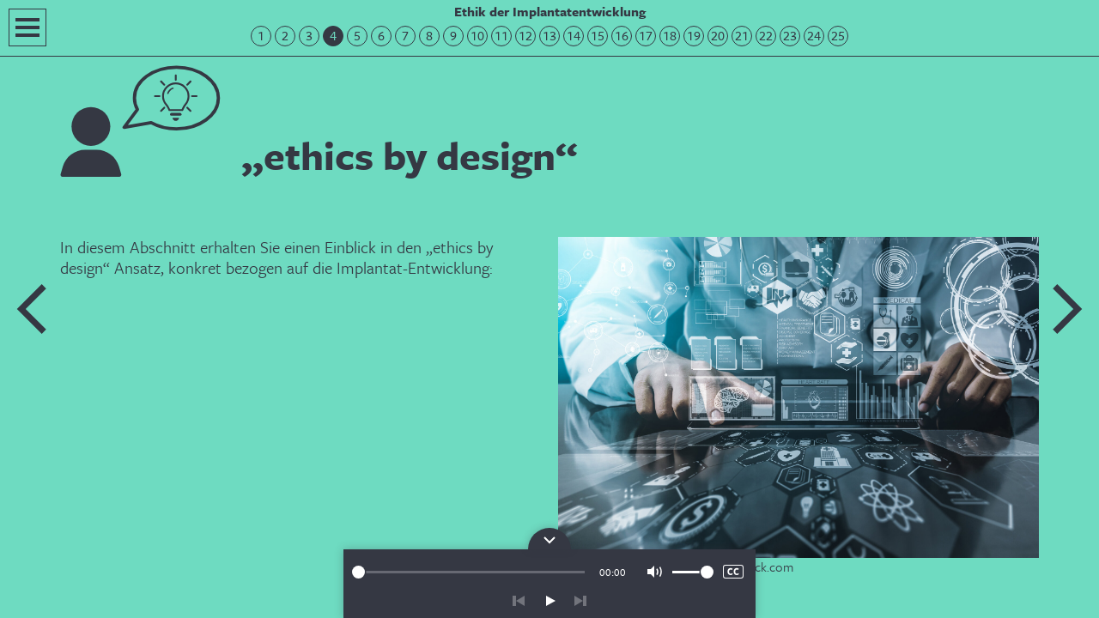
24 (814, 36)
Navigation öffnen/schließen (27, 27)
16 (621, 36)
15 (597, 36)
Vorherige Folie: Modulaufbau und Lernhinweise (32, 309)
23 (790, 36)
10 (477, 36)
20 (718, 36)
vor (580, 601)
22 (766, 36)
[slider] (468, 572)
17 (646, 36)
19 (694, 36)
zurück (518, 601)
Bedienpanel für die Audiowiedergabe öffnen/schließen (549, 538)
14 (573, 36)
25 (838, 36)
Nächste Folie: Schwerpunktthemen (1066, 309)
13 (549, 36)
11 (501, 36)
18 (670, 36)
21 (742, 36)
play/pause (549, 601)
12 (525, 36)
